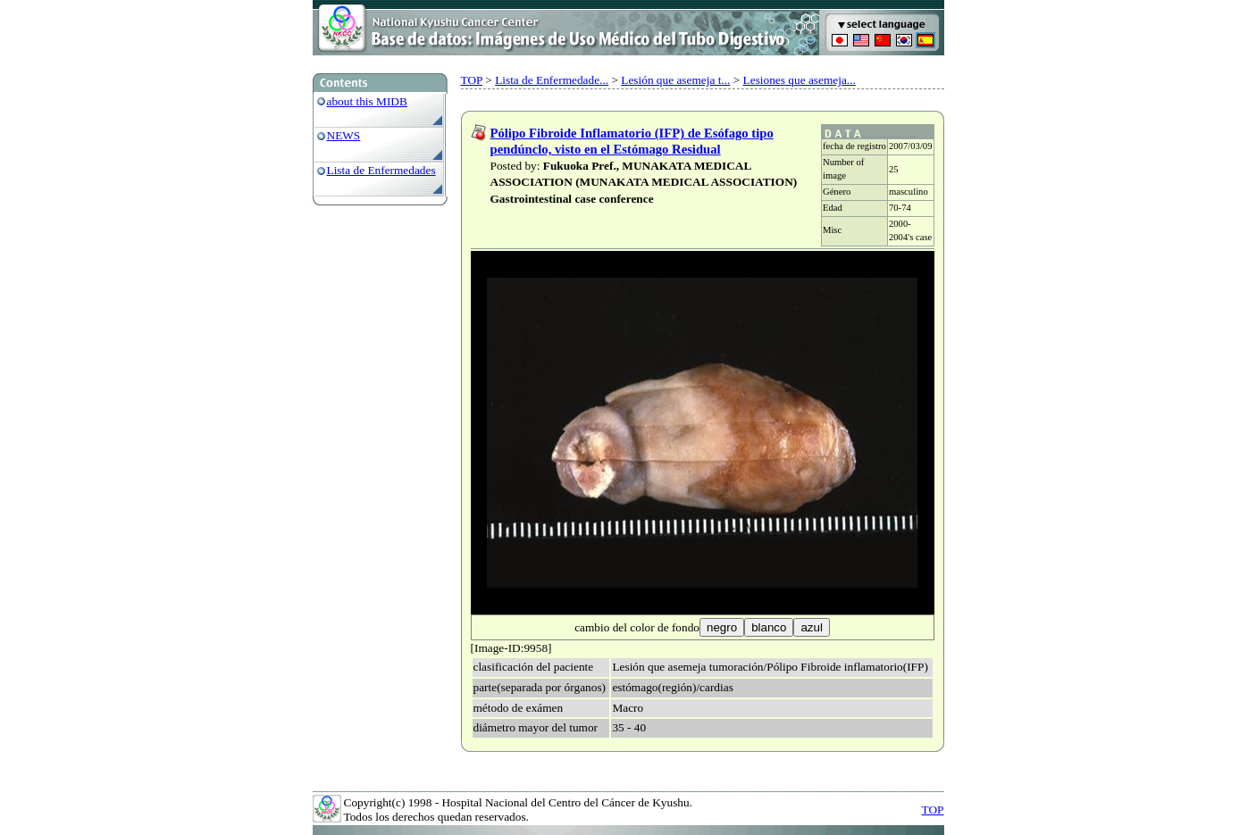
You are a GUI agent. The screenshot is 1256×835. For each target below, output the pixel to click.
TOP (471, 80)
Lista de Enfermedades (381, 170)
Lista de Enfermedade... (551, 80)
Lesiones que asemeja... (799, 80)
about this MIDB (367, 101)
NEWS (344, 135)
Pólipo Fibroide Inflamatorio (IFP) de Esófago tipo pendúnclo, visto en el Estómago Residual (632, 141)
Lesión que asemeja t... (675, 80)
